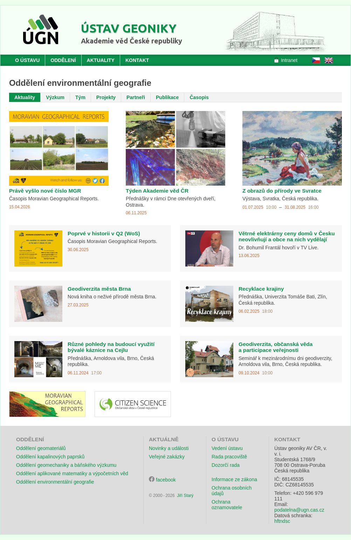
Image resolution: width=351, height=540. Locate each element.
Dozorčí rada (226, 465)
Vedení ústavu (227, 448)
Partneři (135, 97)
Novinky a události (169, 448)
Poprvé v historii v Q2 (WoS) (104, 233)
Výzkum (55, 97)
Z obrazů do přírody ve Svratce (282, 191)
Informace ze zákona (234, 479)
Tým (80, 97)
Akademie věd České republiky (131, 41)
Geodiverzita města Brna (99, 289)
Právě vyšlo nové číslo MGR (45, 191)
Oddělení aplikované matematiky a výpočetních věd (72, 473)
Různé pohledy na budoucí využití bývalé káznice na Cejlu (111, 347)
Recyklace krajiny (261, 289)
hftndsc (282, 521)
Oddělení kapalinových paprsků (50, 456)
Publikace (167, 97)
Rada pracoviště (229, 456)
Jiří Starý (185, 495)
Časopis (199, 97)
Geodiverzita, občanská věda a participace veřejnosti (275, 347)
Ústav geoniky (129, 28)
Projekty (106, 97)
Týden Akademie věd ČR (157, 191)
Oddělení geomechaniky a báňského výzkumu (66, 465)
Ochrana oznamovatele (227, 504)
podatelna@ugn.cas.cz (299, 510)
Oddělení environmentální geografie (55, 482)
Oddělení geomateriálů (41, 448)
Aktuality (24, 97)
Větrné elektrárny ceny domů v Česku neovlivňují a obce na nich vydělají (287, 236)
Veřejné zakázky (167, 456)
